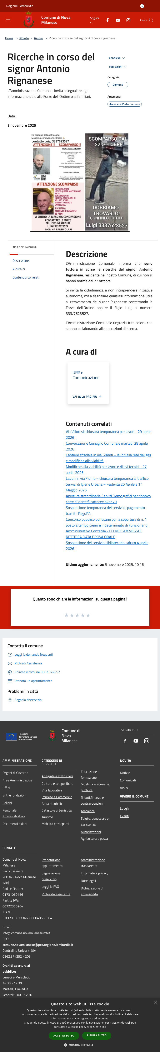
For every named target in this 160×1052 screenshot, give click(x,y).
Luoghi (125, 808)
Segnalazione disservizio (51, 876)
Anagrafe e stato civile (57, 776)
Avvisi (38, 38)
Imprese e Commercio (57, 796)
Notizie (125, 772)
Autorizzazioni (91, 831)
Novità (24, 38)
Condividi (117, 58)
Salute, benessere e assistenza (95, 821)
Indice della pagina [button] (24, 247)
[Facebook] (106, 20)
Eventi (124, 815)
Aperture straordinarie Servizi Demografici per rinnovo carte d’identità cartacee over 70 (108, 499)
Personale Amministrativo (13, 813)
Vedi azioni (118, 66)
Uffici (6, 787)
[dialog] (80, 1025)
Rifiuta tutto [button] (97, 1035)
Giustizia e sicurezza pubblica (95, 787)
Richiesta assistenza (56, 894)
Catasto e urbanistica (57, 810)
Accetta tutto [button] (64, 1035)
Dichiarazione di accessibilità (92, 891)
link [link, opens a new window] (104, 1027)
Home (9, 38)
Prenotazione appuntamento (52, 862)
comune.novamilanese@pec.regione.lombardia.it (37, 944)
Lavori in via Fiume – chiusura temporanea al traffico (107, 478)
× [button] (155, 1002)
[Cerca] (151, 20)
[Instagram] (126, 20)
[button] (80, 1045)
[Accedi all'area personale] (142, 6)
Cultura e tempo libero (57, 783)
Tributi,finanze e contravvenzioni (92, 800)
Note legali (88, 880)
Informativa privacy (94, 873)
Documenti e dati (14, 823)
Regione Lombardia (19, 5)
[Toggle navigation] (8, 19)
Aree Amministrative (17, 780)
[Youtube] (116, 20)
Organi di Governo (15, 772)
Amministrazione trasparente (93, 862)
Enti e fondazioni (14, 795)
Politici (7, 802)
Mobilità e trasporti (55, 823)
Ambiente (88, 810)
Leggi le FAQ (50, 886)
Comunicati (128, 780)
